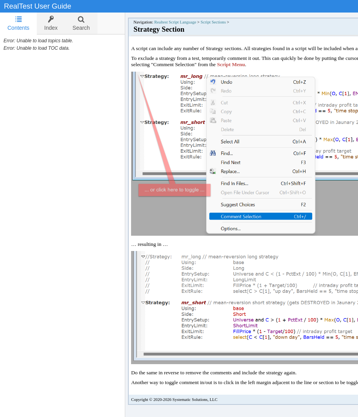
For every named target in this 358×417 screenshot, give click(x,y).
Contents (18, 23)
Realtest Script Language (175, 22)
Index (51, 23)
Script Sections (213, 22)
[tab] (18, 23)
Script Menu (231, 64)
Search (81, 23)
